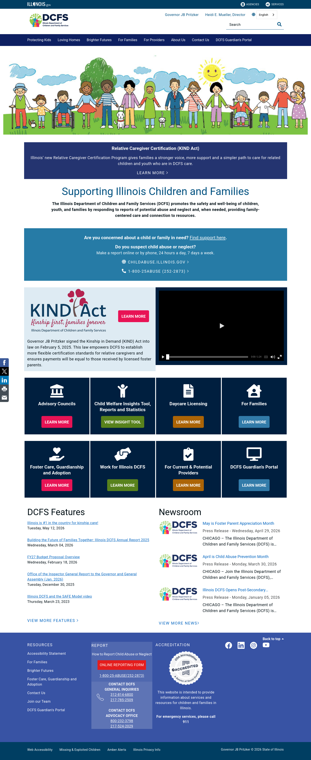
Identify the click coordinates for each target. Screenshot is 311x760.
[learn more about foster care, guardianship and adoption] (56, 485)
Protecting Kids (39, 40)
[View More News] (179, 623)
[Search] (255, 24)
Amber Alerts (116, 749)
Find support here (208, 237)
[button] (153, 173)
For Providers (154, 40)
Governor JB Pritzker (182, 15)
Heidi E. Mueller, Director (225, 15)
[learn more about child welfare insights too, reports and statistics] (122, 422)
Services (275, 4)
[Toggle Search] (279, 24)
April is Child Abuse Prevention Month (236, 556)
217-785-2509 (121, 700)
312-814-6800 (121, 695)
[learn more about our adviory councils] (56, 422)
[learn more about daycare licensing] (188, 422)
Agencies (250, 4)
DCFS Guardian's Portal (234, 40)
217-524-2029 (121, 726)
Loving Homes (69, 40)
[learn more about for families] (254, 422)
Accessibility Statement (46, 653)
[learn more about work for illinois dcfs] (122, 485)
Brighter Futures (99, 40)
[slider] (167, 357)
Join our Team (39, 701)
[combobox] (266, 15)
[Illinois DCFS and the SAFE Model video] (89, 596)
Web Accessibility (40, 749)
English (263, 14)
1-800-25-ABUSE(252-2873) (122, 676)
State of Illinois (273, 749)
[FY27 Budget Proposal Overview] (89, 557)
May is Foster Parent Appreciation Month (238, 523)
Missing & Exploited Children (80, 749)
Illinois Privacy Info (146, 749)
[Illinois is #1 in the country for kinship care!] (89, 523)
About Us (178, 40)
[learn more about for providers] (188, 485)
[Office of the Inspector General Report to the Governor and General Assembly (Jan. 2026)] (89, 577)
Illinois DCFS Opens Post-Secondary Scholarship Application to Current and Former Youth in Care (243, 590)
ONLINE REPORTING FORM (122, 665)
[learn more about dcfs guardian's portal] (254, 485)
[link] (228, 645)
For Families (127, 40)
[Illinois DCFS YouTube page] (266, 645)
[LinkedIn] (241, 645)
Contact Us (200, 40)
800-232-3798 (121, 721)
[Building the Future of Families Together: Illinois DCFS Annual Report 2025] (89, 540)
